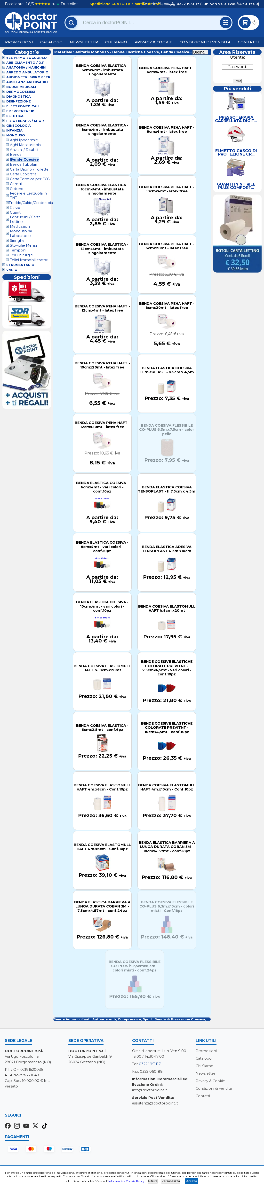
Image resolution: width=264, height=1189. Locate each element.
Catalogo (51, 42)
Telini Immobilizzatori (29, 260)
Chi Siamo (116, 42)
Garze (15, 207)
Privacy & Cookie (153, 42)
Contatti (248, 42)
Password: (237, 66)
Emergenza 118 (20, 111)
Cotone (16, 189)
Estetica (15, 116)
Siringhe (17, 240)
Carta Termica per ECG (30, 179)
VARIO (11, 270)
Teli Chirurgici (21, 255)
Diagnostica (18, 96)
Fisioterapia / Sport (26, 121)
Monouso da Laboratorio (21, 233)
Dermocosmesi (20, 92)
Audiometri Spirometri (28, 77)
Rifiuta (152, 1181)
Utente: (237, 57)
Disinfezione (18, 101)
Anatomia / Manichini (26, 67)
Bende (16, 154)
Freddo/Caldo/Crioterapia (31, 203)
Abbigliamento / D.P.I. (27, 62)
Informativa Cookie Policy (126, 1181)
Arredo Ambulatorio (27, 72)
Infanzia (14, 130)
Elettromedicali (22, 106)
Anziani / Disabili (24, 150)
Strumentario (20, 265)
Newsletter (84, 42)
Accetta (191, 1181)
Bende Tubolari (23, 164)
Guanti (15, 212)
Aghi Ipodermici (24, 140)
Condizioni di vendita (205, 42)
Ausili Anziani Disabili (27, 82)
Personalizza (170, 1181)
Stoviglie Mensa (24, 245)
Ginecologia (18, 125)
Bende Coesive (24, 159)
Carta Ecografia (23, 174)
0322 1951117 (150, 1064)
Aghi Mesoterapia (25, 145)
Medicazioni (20, 226)
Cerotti (16, 184)
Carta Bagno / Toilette (29, 169)
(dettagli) (167, 4)
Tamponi (18, 250)
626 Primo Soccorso (26, 58)
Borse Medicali (21, 87)
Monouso (15, 135)
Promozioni (19, 42)
